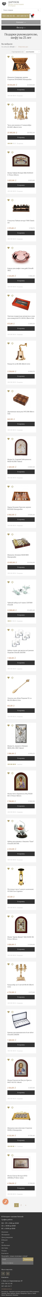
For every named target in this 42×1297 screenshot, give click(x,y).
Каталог (20, 22)
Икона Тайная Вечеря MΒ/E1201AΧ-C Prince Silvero (20, 174)
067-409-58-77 (22, 16)
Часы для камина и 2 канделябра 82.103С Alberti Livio (19, 126)
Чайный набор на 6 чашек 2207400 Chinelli (19, 604)
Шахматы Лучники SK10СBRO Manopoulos (18, 556)
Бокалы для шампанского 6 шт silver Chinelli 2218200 (20, 1033)
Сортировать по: (18, 52)
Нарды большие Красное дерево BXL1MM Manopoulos (19, 508)
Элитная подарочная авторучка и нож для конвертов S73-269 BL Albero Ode (21, 317)
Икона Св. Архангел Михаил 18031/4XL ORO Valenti (17, 747)
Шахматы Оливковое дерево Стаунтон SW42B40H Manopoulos (19, 78)
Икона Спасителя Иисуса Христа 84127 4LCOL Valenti (19, 1081)
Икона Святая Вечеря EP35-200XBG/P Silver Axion (17, 1177)
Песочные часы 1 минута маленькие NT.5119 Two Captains (20, 890)
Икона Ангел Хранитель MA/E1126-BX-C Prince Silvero (20, 795)
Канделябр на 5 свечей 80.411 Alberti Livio (20, 986)
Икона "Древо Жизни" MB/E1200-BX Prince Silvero (20, 938)
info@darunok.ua (6, 1289)
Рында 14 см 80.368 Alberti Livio (18, 364)
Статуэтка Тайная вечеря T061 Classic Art (20, 222)
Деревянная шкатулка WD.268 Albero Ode (20, 413)
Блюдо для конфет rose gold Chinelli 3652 (20, 269)
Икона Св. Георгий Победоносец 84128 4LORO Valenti (19, 460)
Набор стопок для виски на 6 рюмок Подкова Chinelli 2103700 (20, 651)
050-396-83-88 (8, 15)
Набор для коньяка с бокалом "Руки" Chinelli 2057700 (20, 842)
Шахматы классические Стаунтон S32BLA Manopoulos (19, 1129)
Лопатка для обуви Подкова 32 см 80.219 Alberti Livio (19, 699)
